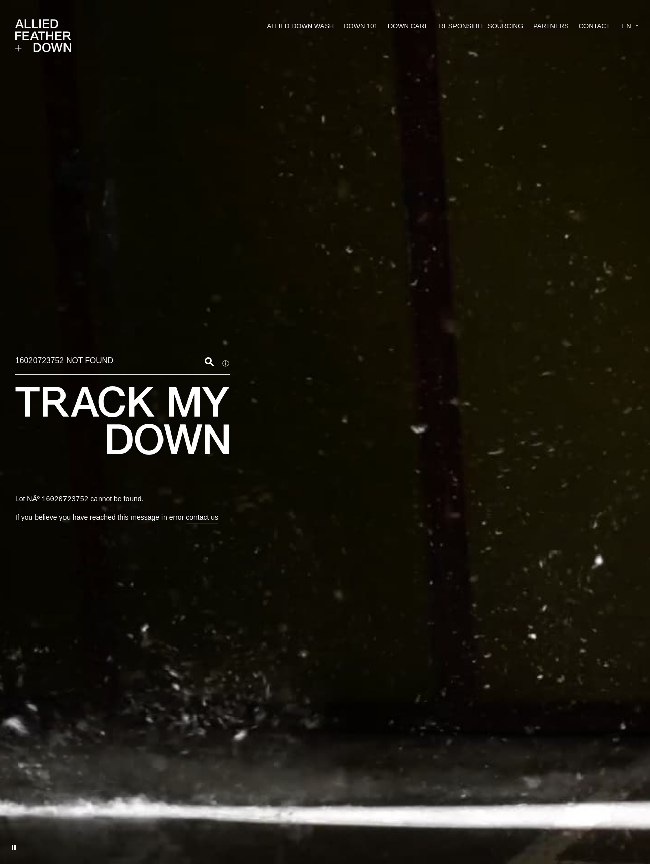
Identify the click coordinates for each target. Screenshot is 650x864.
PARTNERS (551, 26)
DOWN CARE (408, 26)
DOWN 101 (360, 26)
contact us (202, 517)
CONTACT (594, 26)
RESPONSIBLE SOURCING (481, 26)
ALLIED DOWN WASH (300, 26)
